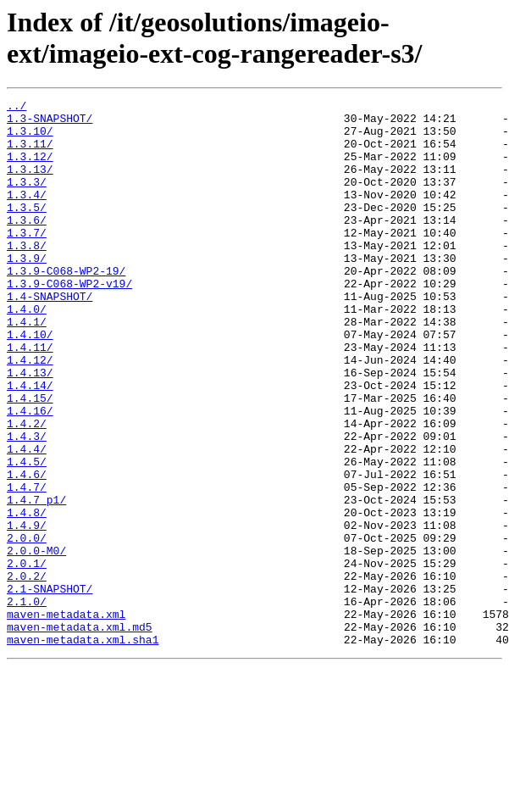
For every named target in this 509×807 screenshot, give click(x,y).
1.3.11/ (30, 153)
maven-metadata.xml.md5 (79, 733)
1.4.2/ (27, 489)
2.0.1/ (27, 657)
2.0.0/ (27, 626)
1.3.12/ (30, 168)
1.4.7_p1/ (36, 580)
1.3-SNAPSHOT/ (49, 123)
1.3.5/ (27, 229)
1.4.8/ (27, 596)
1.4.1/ (27, 367)
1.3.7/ (27, 260)
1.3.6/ (27, 245)
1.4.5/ (27, 535)
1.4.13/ (30, 428)
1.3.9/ (27, 290)
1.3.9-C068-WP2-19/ (66, 306)
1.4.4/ (27, 519)
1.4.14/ (30, 443)
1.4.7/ (27, 565)
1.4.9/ (27, 611)
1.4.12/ (30, 412)
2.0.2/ (27, 672)
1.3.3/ (27, 199)
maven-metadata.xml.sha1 (82, 748)
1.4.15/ (30, 458)
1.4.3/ (27, 504)
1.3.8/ (27, 275)
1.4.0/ (27, 351)
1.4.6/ (27, 550)
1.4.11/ (30, 397)
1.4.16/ (30, 473)
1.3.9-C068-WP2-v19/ (69, 321)
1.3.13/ (30, 184)
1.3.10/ (30, 138)
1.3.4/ (27, 214)
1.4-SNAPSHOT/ (49, 336)
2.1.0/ (27, 702)
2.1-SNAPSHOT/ (49, 687)
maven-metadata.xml (66, 718)
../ (16, 107)
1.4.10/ (30, 382)
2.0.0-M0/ (36, 641)
